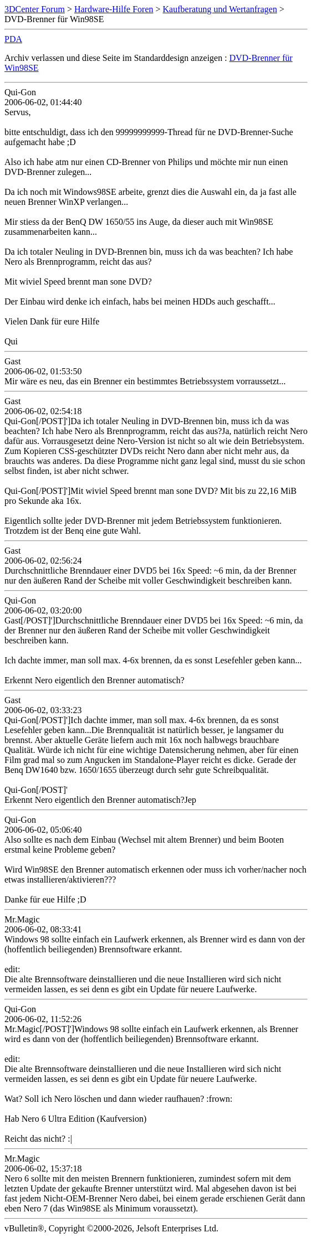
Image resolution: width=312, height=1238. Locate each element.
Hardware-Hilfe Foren (114, 9)
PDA (13, 39)
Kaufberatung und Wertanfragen (220, 9)
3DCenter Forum (34, 9)
